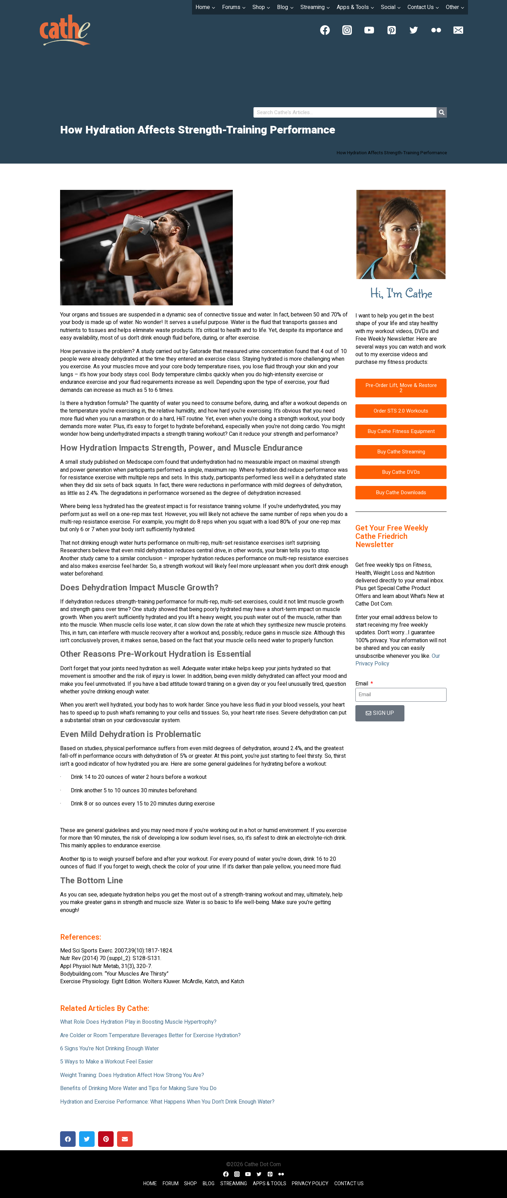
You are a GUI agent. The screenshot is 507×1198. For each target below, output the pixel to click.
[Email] (458, 30)
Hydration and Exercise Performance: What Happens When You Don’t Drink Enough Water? (167, 1102)
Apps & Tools (269, 1183)
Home (150, 1183)
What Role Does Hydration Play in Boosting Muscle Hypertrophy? (138, 1022)
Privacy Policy (310, 1183)
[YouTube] (369, 30)
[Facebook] (325, 30)
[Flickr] (436, 30)
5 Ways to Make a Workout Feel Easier (106, 1062)
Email (362, 684)
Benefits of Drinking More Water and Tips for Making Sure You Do (138, 1088)
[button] (68, 1139)
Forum (171, 1183)
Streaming (233, 1183)
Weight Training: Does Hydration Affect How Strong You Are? (132, 1075)
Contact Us (349, 1183)
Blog (208, 1183)
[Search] (442, 112)
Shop (190, 1183)
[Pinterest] (391, 30)
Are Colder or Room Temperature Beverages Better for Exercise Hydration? (150, 1035)
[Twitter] (413, 30)
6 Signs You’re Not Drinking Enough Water (109, 1048)
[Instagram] (347, 30)
